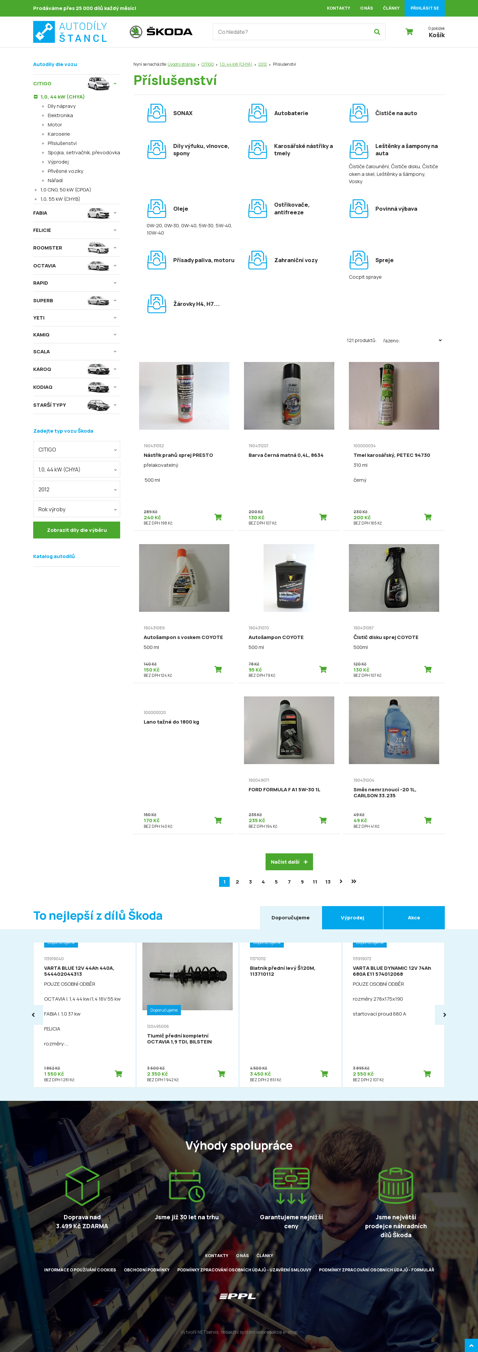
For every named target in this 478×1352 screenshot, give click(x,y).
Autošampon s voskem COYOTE (183, 637)
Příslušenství (62, 143)
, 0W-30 (170, 225)
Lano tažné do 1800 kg (171, 721)
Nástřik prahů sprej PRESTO (178, 455)
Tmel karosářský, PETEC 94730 (392, 455)
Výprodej (58, 161)
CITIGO (207, 64)
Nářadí (55, 180)
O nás (366, 8)
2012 (262, 64)
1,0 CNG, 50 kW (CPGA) (65, 189)
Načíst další (289, 861)
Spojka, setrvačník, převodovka (84, 152)
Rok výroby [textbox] (52, 509)
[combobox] (76, 449)
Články (391, 8)
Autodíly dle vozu (55, 64)
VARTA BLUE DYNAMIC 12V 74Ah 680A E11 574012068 (392, 970)
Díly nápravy (62, 106)
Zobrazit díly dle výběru (77, 530)
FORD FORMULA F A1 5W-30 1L (284, 789)
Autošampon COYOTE (276, 637)
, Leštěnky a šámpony (399, 174)
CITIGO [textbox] (47, 449)
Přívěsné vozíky (65, 171)
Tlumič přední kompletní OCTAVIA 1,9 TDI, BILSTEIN (179, 1038)
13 (328, 881)
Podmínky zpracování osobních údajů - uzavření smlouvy (244, 1270)
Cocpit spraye (365, 276)
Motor (55, 124)
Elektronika (60, 115)
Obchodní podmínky (147, 1270)
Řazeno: (414, 340)
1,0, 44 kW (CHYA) (236, 64)
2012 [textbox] (44, 489)
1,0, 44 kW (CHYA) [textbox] (60, 469)
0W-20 (154, 225)
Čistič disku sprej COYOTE (386, 637)
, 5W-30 (205, 225)
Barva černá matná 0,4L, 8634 (286, 455)
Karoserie (59, 133)
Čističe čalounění (369, 166)
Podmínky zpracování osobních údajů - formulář (376, 1270)
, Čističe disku (404, 166)
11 (315, 881)
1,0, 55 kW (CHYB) (60, 198)
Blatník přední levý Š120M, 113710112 (283, 970)
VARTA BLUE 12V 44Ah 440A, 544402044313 (79, 970)
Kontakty (338, 8)
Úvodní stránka (182, 64)
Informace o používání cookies (80, 1270)
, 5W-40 (222, 225)
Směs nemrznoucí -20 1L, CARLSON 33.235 (385, 792)
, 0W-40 (188, 225)
